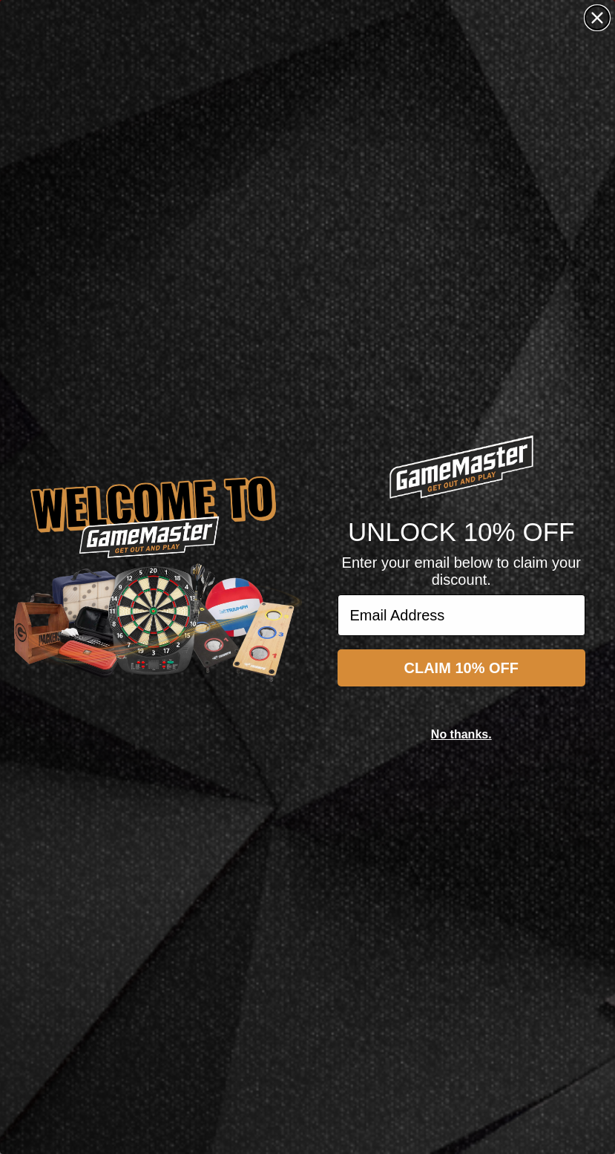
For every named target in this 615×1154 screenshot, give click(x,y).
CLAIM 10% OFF (461, 668)
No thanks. (461, 734)
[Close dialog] (597, 18)
